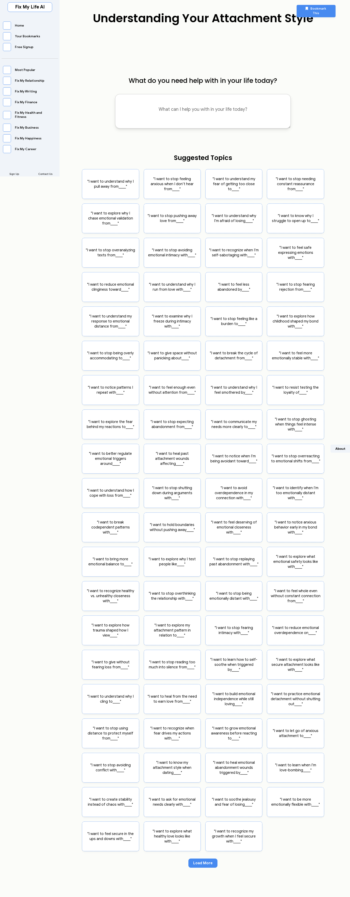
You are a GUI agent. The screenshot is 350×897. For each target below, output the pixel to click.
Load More (203, 863)
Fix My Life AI (30, 7)
